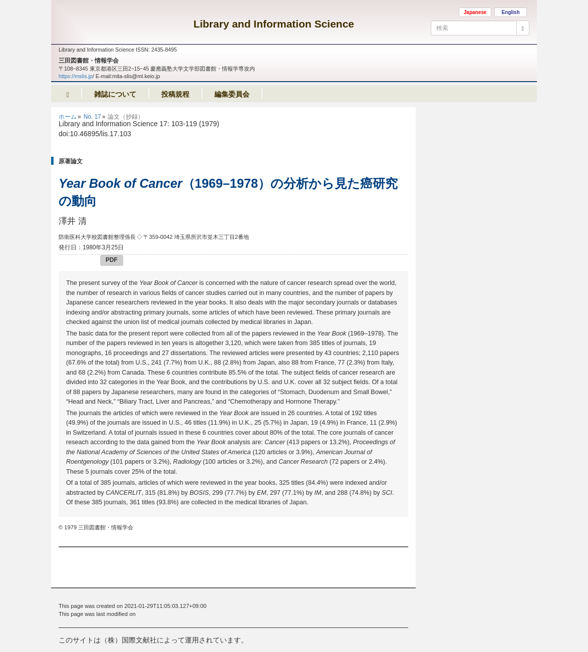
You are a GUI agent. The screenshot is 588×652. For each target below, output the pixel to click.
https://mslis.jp (76, 76)
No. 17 (92, 116)
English (510, 12)
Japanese (475, 12)
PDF (112, 259)
